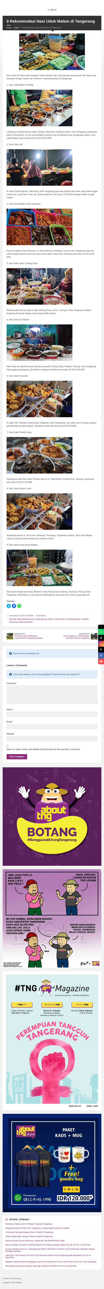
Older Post (84, 634)
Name (10, 709)
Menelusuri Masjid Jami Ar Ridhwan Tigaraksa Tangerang (28, 1224)
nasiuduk (85, 619)
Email (10, 722)
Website (10, 734)
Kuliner (31, 616)
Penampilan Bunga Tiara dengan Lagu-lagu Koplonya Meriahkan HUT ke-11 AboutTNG (41, 1266)
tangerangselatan (26, 622)
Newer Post (19, 634)
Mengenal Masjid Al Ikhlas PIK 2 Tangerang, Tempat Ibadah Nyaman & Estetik (37, 1228)
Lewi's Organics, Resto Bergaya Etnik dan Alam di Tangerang (76, 637)
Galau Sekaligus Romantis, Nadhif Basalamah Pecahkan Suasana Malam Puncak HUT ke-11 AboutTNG (48, 1245)
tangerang (13, 622)
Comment (12, 683)
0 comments (40, 616)
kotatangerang (41, 619)
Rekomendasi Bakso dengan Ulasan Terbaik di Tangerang (29, 1236)
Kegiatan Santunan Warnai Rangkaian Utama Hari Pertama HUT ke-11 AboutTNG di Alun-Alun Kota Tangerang (50, 1262)
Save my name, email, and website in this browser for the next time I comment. (43, 749)
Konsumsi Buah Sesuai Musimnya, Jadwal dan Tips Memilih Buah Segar (35, 1241)
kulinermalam (60, 619)
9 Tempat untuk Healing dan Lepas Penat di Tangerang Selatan (28, 637)
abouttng (12, 619)
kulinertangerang (73, 619)
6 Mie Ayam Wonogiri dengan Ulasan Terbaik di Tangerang (29, 1232)
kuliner (50, 619)
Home (9, 28)
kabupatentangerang (25, 619)
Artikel (16, 28)
